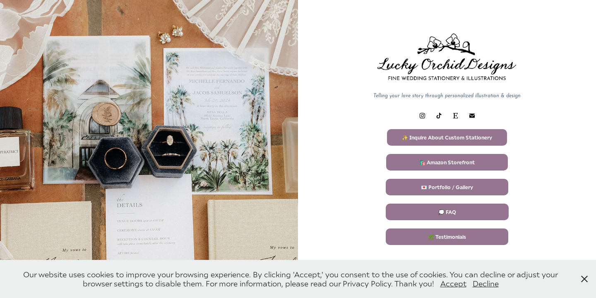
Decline (486, 283)
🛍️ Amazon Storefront (447, 162)
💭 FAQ (447, 212)
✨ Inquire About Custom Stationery (447, 137)
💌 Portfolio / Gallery (447, 187)
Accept (453, 283)
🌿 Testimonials (447, 236)
